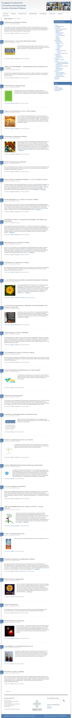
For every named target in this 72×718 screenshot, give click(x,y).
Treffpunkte (58, 37)
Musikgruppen (58, 55)
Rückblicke (58, 49)
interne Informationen (61, 35)
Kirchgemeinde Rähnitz (60, 76)
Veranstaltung (22, 297)
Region (57, 36)
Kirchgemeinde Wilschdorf (61, 73)
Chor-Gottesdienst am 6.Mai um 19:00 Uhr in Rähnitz (19, 352)
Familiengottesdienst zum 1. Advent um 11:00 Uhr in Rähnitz (21, 199)
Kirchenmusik (43, 13)
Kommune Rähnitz (59, 75)
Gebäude (60, 13)
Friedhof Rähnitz (59, 69)
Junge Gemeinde (60, 45)
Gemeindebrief (58, 41)
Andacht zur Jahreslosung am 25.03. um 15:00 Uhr (18, 440)
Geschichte (6, 15)
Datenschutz (57, 78)
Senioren (58, 48)
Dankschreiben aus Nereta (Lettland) (14, 85)
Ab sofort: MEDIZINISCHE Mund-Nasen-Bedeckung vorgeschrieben (23, 465)
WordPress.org (57, 90)
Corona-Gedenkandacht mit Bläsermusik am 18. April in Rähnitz (22, 370)
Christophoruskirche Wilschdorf (62, 62)
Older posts (8, 691)
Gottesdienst (17, 33)
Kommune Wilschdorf (60, 72)
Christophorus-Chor (59, 57)
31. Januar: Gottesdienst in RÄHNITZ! (15, 486)
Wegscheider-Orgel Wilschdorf (62, 63)
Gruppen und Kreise (59, 43)
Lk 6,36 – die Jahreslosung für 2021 (14, 533)
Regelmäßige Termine (60, 26)
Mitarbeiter (58, 31)
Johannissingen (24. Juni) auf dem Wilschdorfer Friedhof (20, 41)
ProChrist (58, 52)
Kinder (58, 44)
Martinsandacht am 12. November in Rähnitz (16, 242)
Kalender (13, 13)
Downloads (58, 39)
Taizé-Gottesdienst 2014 (61, 50)
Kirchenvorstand (59, 34)
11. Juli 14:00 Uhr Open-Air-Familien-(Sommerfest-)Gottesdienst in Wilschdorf (26, 280)
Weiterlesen (22, 150)
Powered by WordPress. (61, 716)
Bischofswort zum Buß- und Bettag (14, 671)
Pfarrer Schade (16, 18)
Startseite (5, 13)
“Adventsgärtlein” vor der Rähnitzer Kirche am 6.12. (18, 646)
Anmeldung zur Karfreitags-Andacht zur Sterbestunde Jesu (20, 414)
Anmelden (57, 86)
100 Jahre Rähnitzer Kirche (62, 53)
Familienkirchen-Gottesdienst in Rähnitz (15, 22)
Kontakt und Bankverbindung (61, 29)
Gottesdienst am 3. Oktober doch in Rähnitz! (16, 262)
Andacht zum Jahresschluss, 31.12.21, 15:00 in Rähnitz (20, 111)
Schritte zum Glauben (60, 59)
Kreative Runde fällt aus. (11, 604)
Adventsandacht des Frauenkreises (14, 620)
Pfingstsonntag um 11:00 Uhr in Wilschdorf (16, 332)
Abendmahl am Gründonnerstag (13, 395)
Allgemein (12, 33)
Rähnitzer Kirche (59, 64)
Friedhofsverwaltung (59, 32)
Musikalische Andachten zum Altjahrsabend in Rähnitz (19, 559)
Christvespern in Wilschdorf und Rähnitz (15, 136)
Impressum (57, 77)
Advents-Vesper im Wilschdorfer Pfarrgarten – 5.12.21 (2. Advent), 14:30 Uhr (25, 179)
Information (17, 103)
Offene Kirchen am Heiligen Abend (14, 579)
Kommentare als (59, 89)
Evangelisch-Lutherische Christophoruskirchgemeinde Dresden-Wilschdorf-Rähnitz (19, 716)
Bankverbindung (59, 30)
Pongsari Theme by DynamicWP (50, 716)
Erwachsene (59, 46)
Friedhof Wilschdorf (59, 68)
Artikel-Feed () (58, 88)
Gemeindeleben (33, 13)
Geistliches (52, 13)
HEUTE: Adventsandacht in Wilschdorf (15, 162)
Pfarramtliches (22, 13)
